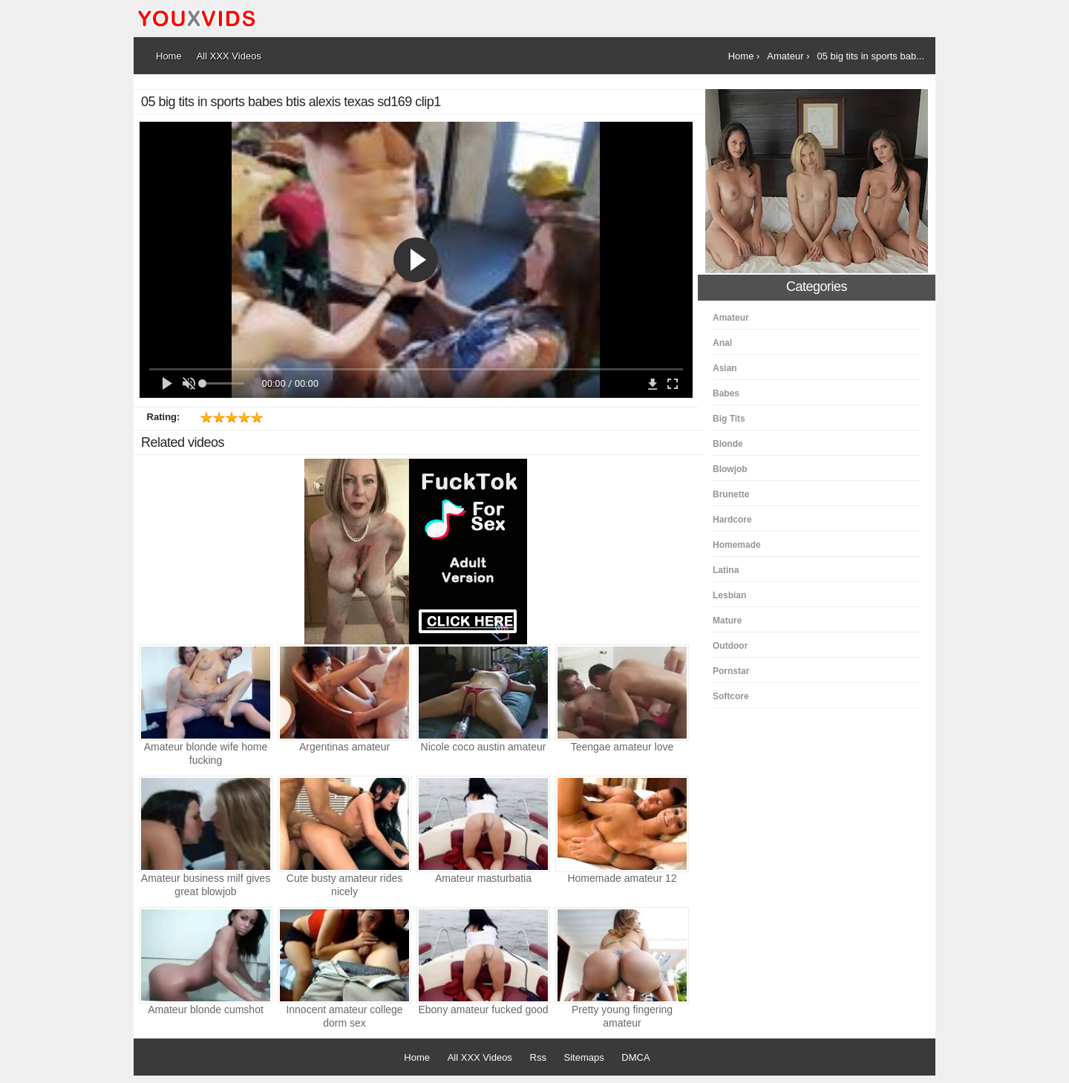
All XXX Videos (480, 1057)
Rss (538, 1057)
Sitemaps (584, 1057)
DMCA (635, 1057)
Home (417, 1057)
